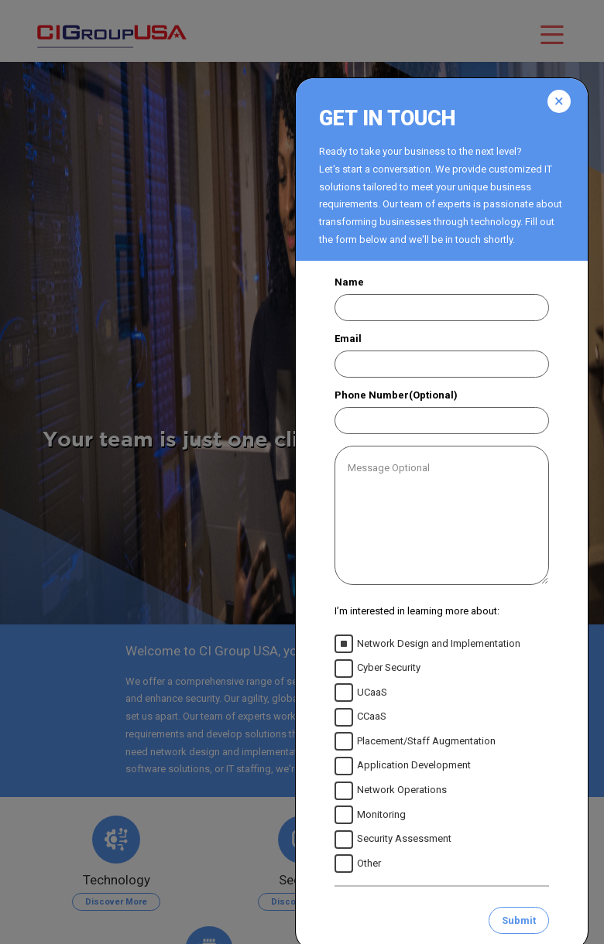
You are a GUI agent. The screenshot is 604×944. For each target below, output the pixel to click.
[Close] (559, 101)
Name (349, 282)
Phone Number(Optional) (396, 395)
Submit (519, 920)
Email (348, 338)
